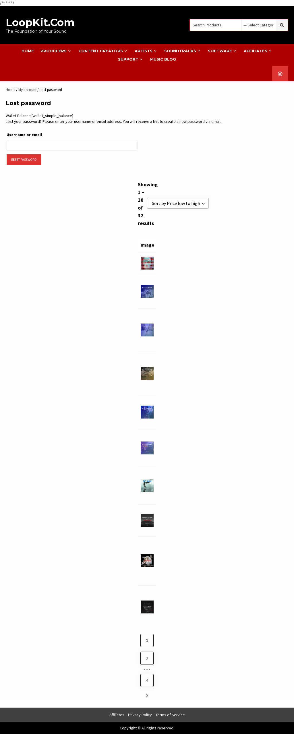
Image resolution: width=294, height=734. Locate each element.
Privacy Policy (140, 714)
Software (220, 51)
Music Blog (163, 59)
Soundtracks (180, 51)
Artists (143, 51)
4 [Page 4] (147, 680)
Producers (53, 51)
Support (128, 59)
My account (27, 89)
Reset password (24, 159)
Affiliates (255, 51)
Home (28, 51)
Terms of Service (170, 714)
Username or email (34, 134)
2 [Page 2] (147, 658)
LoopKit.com (40, 22)
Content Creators (100, 51)
